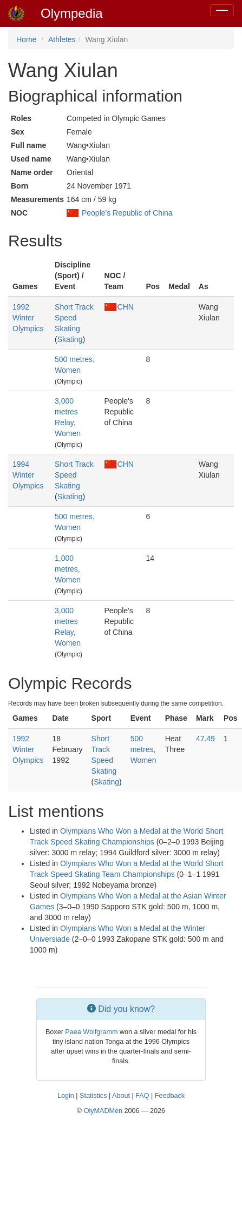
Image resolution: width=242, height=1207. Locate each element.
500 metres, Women (143, 749)
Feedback (170, 1095)
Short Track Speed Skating (74, 318)
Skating (70, 339)
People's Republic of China (127, 213)
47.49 (205, 738)
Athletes (62, 39)
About (121, 1095)
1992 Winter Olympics (28, 318)
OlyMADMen (103, 1111)
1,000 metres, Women (68, 569)
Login (65, 1095)
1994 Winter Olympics (28, 475)
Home (26, 39)
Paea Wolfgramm (91, 1032)
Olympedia (72, 13)
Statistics (93, 1095)
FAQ (142, 1095)
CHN (119, 307)
